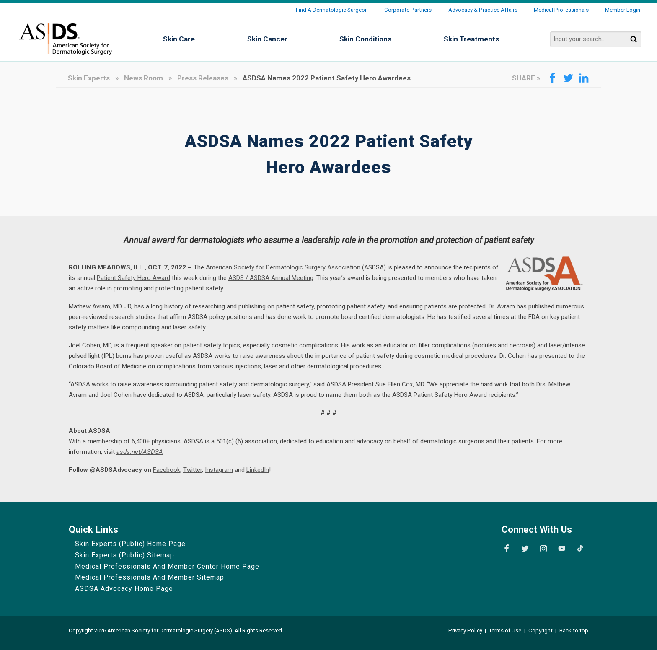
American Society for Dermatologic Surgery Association (284, 267)
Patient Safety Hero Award (133, 278)
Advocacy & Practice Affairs (482, 10)
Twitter (192, 470)
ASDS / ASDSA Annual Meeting (270, 278)
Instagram (219, 470)
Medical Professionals (561, 10)
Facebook (166, 470)
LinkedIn (257, 470)
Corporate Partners (408, 10)
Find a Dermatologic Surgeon (332, 10)
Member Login (622, 10)
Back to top (573, 630)
